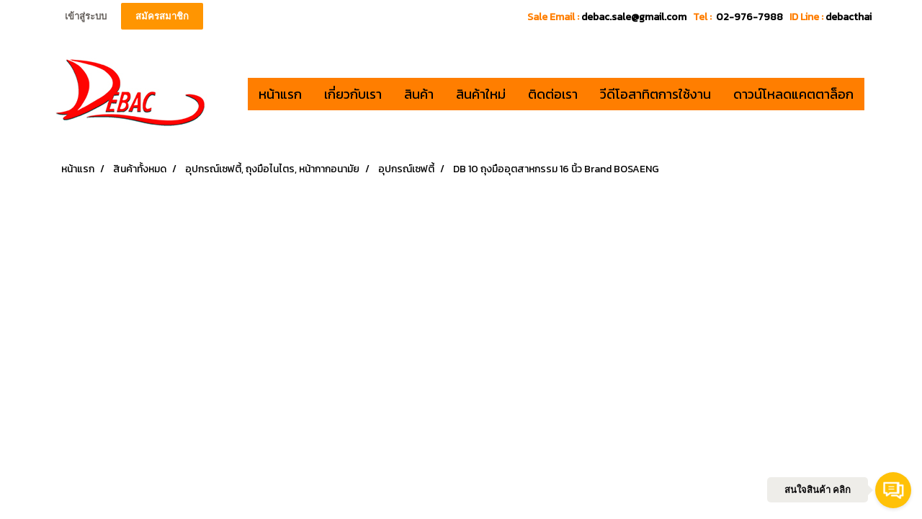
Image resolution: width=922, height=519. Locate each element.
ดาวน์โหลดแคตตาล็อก (793, 94)
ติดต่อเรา (553, 94)
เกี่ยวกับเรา (353, 94)
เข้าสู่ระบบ (86, 16)
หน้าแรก (280, 94)
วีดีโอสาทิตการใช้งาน (655, 94)
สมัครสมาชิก (162, 16)
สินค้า (419, 94)
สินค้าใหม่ (481, 94)
